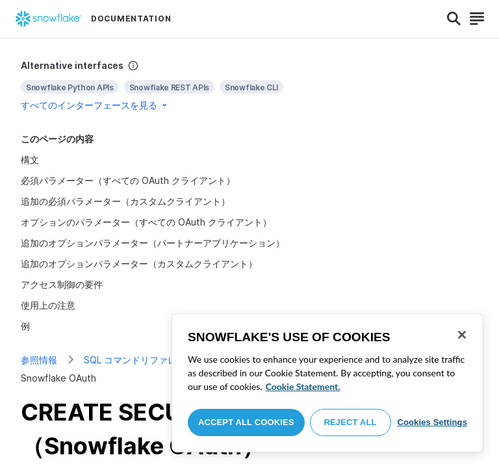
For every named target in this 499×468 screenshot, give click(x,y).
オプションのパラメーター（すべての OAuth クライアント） (146, 222)
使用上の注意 (48, 305)
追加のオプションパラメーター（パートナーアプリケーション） (153, 242)
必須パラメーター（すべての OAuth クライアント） (128, 180)
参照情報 (39, 359)
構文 (30, 159)
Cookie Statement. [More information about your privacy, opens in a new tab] (303, 386)
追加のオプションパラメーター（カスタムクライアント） (139, 263)
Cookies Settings (432, 422)
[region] (327, 382)
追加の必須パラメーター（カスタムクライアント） (125, 201)
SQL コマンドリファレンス (139, 359)
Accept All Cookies (246, 422)
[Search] (454, 18)
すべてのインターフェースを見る (95, 104)
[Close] (462, 334)
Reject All (350, 422)
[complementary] (249, 85)
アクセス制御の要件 (62, 284)
